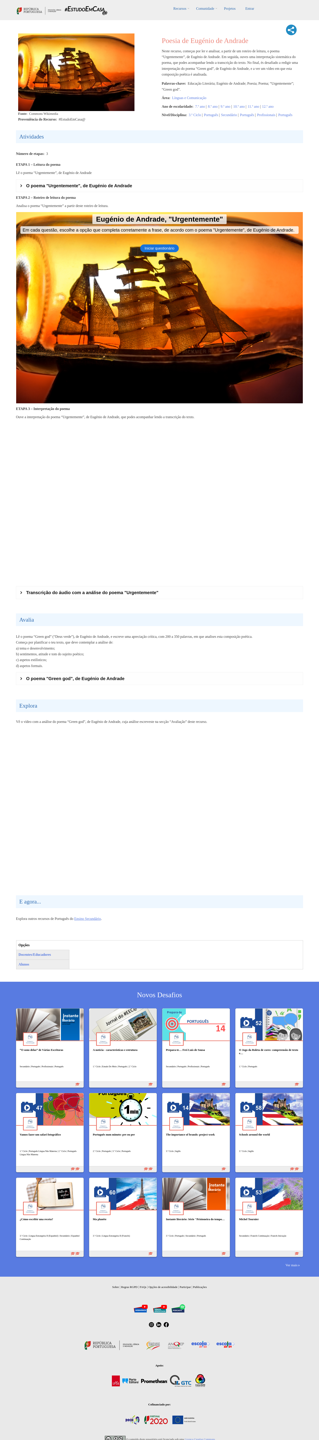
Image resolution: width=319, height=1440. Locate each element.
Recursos (180, 8)
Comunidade (205, 8)
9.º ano (225, 106)
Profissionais (266, 115)
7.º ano (200, 106)
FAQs (143, 1287)
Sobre (115, 1287)
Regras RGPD (129, 1287)
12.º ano (268, 106)
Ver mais (292, 1265)
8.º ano (213, 106)
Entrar (249, 8)
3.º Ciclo (195, 115)
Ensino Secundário (87, 919)
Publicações (200, 1287)
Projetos (229, 8)
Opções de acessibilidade (162, 1287)
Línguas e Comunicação (189, 98)
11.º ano (253, 106)
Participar (185, 1287)
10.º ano (239, 106)
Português (211, 115)
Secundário (229, 115)
